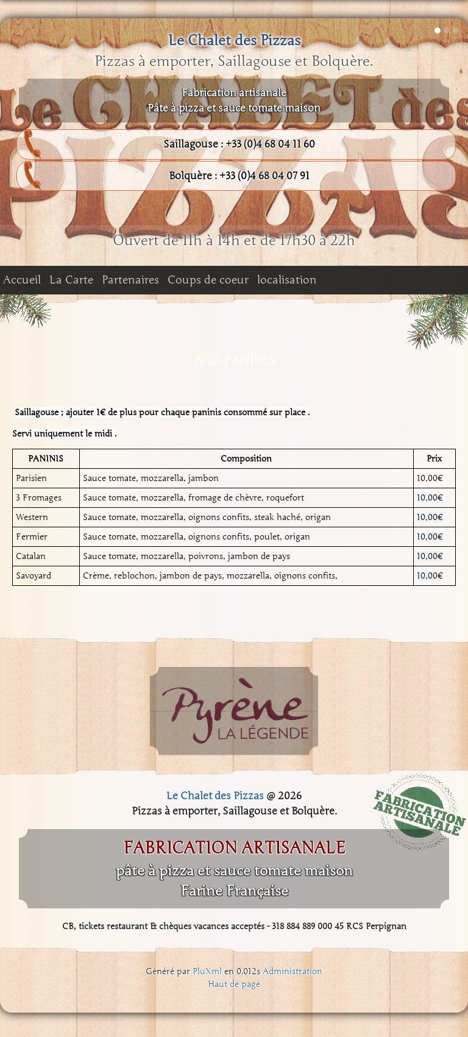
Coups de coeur (208, 280)
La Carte (71, 280)
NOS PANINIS (234, 360)
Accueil (22, 280)
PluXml (207, 971)
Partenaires (130, 280)
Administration (292, 971)
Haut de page (234, 984)
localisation (287, 280)
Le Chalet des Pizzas (234, 40)
